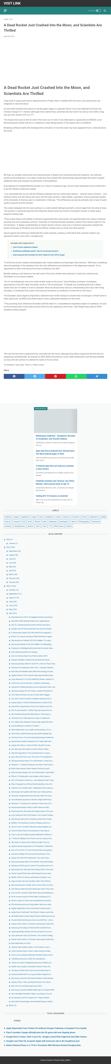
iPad (30, 522)
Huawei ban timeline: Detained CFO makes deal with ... (32, 741)
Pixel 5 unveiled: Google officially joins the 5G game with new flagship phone (40, 1032)
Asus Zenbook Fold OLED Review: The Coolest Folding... (32, 815)
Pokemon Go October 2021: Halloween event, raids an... (32, 788)
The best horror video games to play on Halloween (30, 718)
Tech (38, 526)
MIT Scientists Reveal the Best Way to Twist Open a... (31, 714)
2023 (10, 547)
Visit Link (12, 3)
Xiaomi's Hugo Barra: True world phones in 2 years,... (31, 753)
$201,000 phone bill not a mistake (24, 652)
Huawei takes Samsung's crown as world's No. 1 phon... (32, 920)
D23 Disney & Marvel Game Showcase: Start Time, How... (33, 889)
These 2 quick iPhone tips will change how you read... (31, 873)
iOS (24, 522)
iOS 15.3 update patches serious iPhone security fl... (31, 625)
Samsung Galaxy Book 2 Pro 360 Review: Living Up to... (32, 761)
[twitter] (34, 376)
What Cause (58, 526)
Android (8, 517)
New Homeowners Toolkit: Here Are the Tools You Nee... (32, 885)
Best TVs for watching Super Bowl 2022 (26, 986)
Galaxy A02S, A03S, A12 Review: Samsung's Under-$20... (33, 924)
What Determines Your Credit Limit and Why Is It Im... (31, 730)
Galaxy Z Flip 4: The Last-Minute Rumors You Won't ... (31, 982)
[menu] (7, 11)
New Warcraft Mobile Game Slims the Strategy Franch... (32, 671)
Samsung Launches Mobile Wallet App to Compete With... (33, 990)
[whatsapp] (76, 376)
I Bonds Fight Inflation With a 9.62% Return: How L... (31, 947)
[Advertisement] (55, 58)
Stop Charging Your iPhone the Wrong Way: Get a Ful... (32, 784)
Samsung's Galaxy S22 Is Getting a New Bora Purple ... (32, 819)
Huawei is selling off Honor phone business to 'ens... (31, 854)
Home (43, 1060)
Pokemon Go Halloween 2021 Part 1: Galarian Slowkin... (33, 668)
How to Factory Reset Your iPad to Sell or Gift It (29, 656)
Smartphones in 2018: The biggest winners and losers (32, 617)
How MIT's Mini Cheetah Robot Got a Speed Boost (30, 621)
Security (8, 526)
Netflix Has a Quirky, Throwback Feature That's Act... (31, 967)
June (12, 563)
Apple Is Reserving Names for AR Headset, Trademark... (32, 846)
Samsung (96, 522)
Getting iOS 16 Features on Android (52, 496)
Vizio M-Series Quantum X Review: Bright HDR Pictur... (32, 800)
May (12, 567)
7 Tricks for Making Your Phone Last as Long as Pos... (32, 838)
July (12, 559)
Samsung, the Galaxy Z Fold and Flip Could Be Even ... (32, 928)
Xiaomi (69, 526)
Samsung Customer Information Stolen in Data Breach (32, 978)
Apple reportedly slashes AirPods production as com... (32, 932)
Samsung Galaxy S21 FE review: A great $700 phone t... (32, 691)
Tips (44, 526)
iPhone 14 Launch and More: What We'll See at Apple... (32, 637)
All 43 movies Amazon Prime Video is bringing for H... (31, 897)
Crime (58, 517)
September (15, 551)
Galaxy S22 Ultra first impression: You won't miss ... (31, 858)
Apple (16, 517)
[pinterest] (55, 376)
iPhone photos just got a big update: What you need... (32, 904)
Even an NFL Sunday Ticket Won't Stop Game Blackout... (33, 893)
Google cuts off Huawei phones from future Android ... (32, 629)
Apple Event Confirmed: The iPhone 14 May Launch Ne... (33, 912)
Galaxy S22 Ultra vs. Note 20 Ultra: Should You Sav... (31, 745)
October (14, 590)
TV (50, 526)
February (14, 578)
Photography (84, 522)
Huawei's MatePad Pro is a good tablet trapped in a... (31, 974)
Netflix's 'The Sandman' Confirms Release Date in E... (31, 823)
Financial (75, 517)
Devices (66, 517)
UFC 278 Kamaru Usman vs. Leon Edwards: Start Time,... (33, 780)
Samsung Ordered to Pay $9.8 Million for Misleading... (32, 644)
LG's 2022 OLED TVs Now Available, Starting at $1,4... (32, 699)
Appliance (25, 517)
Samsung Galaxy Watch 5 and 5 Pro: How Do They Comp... (34, 664)
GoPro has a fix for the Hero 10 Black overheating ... (31, 683)
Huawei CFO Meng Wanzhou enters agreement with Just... (34, 687)
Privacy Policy (59, 1060)
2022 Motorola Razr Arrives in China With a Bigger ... (31, 695)
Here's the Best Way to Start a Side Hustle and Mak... (31, 951)
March (13, 574)
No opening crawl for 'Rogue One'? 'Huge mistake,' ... (31, 998)
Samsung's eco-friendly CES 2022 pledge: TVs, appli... (31, 640)
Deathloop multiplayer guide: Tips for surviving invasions (35, 251)
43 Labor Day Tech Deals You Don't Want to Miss (29, 749)
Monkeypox (64, 522)
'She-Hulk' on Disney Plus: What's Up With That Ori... (31, 842)
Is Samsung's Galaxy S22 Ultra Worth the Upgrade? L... (32, 633)
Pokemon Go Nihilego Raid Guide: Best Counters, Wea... (32, 648)
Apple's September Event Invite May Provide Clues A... (31, 908)
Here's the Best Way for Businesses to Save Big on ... (31, 831)
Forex (84, 517)
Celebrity (49, 517)
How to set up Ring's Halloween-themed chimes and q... (32, 955)
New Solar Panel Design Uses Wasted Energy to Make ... (32, 1001)
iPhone (37, 522)
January (13, 543)
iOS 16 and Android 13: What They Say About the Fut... (32, 710)
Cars (41, 517)
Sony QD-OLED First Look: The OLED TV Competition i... (32, 757)
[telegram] (97, 376)
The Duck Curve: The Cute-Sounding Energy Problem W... (33, 737)
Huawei (17, 522)
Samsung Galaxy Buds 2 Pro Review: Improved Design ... (33, 862)
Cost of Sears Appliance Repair (25, 247)
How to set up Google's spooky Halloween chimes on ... (32, 835)
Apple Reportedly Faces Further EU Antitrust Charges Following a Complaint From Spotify (46, 1028)
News (74, 522)
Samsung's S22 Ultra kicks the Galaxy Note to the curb (32, 811)
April (12, 571)
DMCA (68, 1060)
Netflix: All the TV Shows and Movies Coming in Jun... (31, 877)
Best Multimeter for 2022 (21, 943)
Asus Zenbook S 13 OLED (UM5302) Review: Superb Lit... (33, 679)
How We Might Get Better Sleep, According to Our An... (32, 994)
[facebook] (14, 376)
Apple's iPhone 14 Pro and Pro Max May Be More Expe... (32, 675)
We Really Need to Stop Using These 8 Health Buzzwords (33, 916)
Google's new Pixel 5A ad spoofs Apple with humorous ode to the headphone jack (43, 1041)
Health (103, 517)
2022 (11, 586)
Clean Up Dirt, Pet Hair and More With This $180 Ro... (31, 881)
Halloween (93, 517)
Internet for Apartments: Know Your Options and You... (32, 706)
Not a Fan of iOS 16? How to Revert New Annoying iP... (32, 850)
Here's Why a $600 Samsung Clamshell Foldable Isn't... (32, 734)
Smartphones (19, 526)
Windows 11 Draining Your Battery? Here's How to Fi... (32, 803)
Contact (49, 1060)
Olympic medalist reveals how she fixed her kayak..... (31, 660)
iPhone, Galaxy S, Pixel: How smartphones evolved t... (31, 901)
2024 (9, 539)
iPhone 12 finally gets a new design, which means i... (31, 776)
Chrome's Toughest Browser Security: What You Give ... (32, 796)
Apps (34, 517)
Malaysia (53, 522)
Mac (44, 522)
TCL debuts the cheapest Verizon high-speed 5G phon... (32, 722)
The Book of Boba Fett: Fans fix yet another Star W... (31, 970)
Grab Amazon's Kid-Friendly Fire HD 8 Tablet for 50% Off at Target (39, 255)
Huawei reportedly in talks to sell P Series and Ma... (30, 807)
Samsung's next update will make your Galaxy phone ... (32, 792)
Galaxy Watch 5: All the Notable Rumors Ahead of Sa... (32, 703)
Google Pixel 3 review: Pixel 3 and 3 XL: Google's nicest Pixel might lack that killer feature (46, 1037)
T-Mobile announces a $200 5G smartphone (28, 959)
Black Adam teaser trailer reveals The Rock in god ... (31, 769)
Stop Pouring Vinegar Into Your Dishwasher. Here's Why (32, 772)
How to (8, 522)
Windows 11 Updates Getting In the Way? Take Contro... (32, 765)
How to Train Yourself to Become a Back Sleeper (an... (32, 827)
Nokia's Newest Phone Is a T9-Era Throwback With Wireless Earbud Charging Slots (43, 1045)
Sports (30, 526)
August (13, 555)
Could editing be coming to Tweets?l (25, 726)
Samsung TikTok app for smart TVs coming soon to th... (32, 866)
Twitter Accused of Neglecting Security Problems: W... (31, 963)
